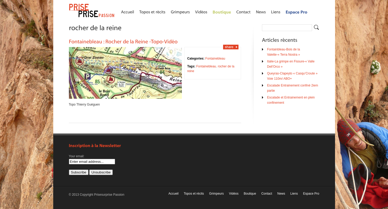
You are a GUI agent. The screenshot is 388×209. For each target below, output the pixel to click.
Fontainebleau (215, 58)
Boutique (250, 193)
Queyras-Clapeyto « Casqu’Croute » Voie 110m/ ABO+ (292, 76)
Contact (266, 193)
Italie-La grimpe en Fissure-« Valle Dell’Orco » (291, 64)
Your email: (77, 156)
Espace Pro (311, 193)
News (281, 193)
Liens (294, 193)
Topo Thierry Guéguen (84, 104)
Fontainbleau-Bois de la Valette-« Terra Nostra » (283, 52)
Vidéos (233, 193)
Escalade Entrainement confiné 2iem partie (292, 88)
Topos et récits (194, 193)
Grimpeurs (216, 193)
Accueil (173, 193)
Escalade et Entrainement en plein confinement (291, 100)
